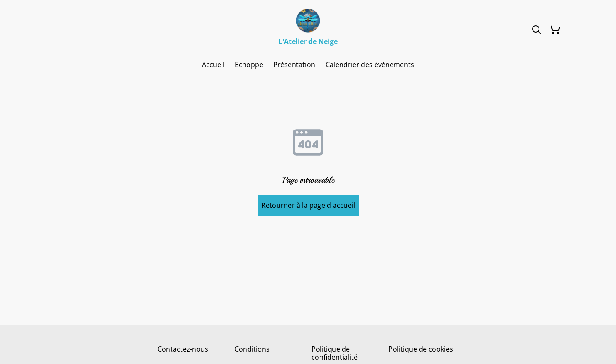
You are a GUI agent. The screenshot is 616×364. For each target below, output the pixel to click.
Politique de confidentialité (334, 353)
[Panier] (555, 30)
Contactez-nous (182, 349)
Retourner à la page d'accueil (308, 205)
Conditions (252, 349)
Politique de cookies (420, 349)
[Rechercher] (536, 30)
